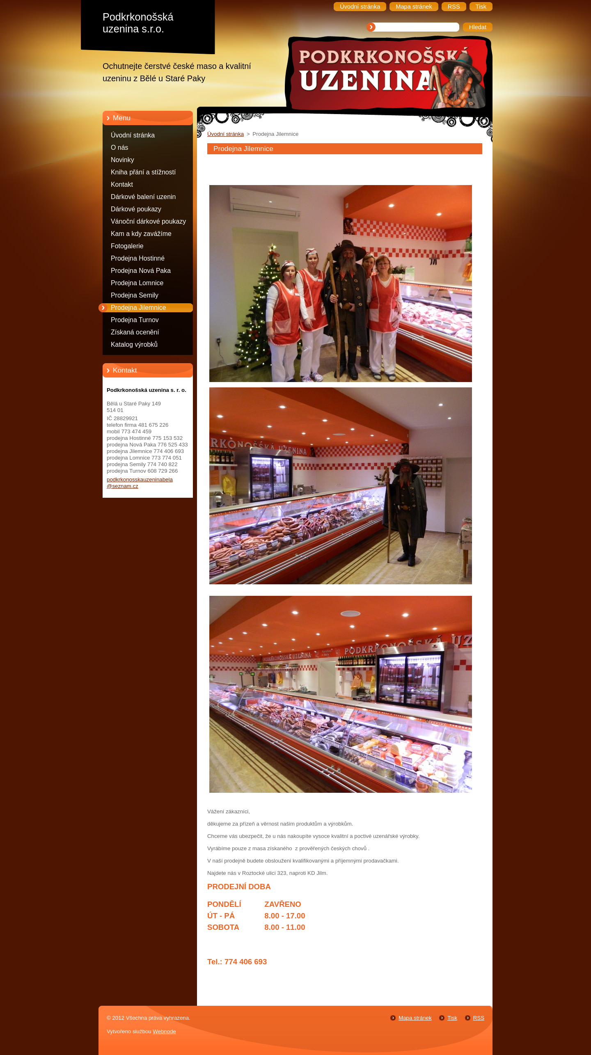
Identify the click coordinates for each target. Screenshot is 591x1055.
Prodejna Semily (134, 295)
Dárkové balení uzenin (143, 196)
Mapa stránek (415, 1018)
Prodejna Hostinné (138, 258)
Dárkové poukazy (136, 209)
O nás (119, 147)
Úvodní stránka (133, 135)
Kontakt (122, 184)
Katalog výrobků (134, 344)
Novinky (122, 159)
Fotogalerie (127, 246)
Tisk (452, 1018)
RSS (478, 1018)
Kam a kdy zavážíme (141, 233)
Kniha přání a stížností (143, 172)
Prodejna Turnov (135, 319)
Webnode (164, 1031)
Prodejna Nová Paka (141, 270)
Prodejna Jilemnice (138, 307)
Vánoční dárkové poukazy (148, 221)
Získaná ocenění (135, 332)
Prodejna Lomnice (137, 282)
